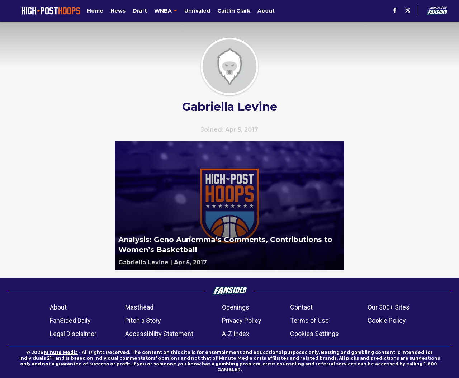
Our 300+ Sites (389, 307)
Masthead (139, 307)
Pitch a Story (143, 320)
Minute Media (61, 352)
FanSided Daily (70, 320)
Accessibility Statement (159, 333)
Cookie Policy (387, 320)
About (58, 307)
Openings (235, 307)
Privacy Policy (241, 320)
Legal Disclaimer (73, 333)
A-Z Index (235, 333)
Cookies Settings (314, 333)
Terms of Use (309, 320)
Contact (301, 307)
